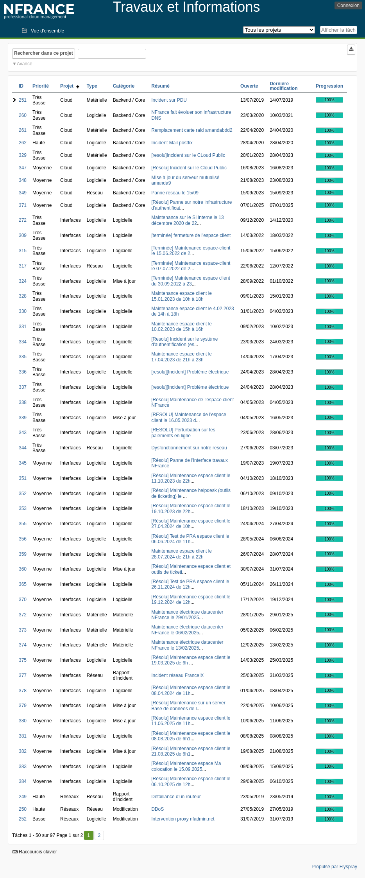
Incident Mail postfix (171, 142)
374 (23, 645)
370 (23, 599)
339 (23, 417)
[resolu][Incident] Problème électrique (190, 372)
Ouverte (249, 86)
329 (23, 155)
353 (23, 508)
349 (23, 193)
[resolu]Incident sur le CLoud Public (188, 155)
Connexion (348, 5)
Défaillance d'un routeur (175, 796)
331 (23, 326)
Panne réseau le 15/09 (175, 193)
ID (21, 86)
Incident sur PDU (169, 100)
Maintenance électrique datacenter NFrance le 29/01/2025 (187, 614)
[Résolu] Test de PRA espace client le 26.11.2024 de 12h (190, 584)
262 (23, 142)
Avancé (24, 63)
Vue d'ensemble (47, 31)
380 (23, 721)
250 (23, 809)
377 (23, 675)
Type (92, 86)
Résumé (160, 86)
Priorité (40, 86)
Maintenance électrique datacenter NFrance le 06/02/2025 (187, 629)
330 (23, 311)
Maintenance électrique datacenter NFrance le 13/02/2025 (187, 644)
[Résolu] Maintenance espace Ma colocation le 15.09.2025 (186, 766)
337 (23, 387)
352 (23, 493)
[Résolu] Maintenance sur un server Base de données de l (188, 705)
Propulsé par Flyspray (334, 866)
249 (23, 796)
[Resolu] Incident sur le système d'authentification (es (184, 341)
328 (23, 296)
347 (23, 168)
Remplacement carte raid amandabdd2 (191, 130)
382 (23, 751)
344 (23, 448)
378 (23, 690)
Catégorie (123, 86)
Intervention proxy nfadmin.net (182, 819)
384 (23, 781)
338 (23, 402)
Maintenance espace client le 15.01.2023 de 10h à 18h (181, 296)
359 (23, 554)
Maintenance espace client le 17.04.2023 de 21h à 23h (181, 356)
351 (23, 478)
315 (23, 250)
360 (23, 569)
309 (23, 235)
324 (23, 281)
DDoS (157, 809)
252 (23, 819)
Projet (69, 86)
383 (23, 766)
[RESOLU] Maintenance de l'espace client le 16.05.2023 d (188, 417)
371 (23, 205)
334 (23, 342)
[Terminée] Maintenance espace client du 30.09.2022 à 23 (190, 280)
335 (23, 356)
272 (23, 220)
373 (23, 630)
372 (23, 615)
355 (23, 523)
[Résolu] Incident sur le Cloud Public (189, 168)
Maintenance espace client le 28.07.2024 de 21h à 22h (181, 553)
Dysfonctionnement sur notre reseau (189, 448)
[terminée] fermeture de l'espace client (191, 235)
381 (23, 736)
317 (23, 266)
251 (23, 100)
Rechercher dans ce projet (43, 53)
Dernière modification (283, 86)
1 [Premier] (88, 835)
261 (23, 130)
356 (23, 539)
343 (23, 432)
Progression (329, 86)
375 (23, 660)
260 (23, 115)
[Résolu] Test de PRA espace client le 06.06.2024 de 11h (190, 538)
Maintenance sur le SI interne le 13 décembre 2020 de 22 (187, 220)
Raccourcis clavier (35, 852)
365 (23, 584)
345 (23, 463)
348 (23, 180)
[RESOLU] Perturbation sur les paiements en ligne (183, 432)
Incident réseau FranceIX (177, 675)
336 (23, 372)
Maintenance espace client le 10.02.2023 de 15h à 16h (181, 326)
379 (23, 705)
